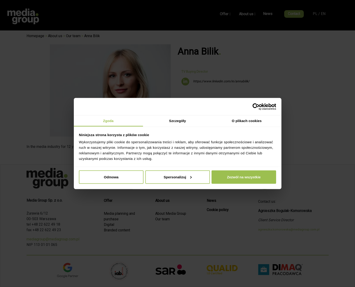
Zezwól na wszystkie (244, 177)
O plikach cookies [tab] (247, 121)
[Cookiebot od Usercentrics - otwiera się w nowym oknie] (256, 106)
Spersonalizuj (178, 177)
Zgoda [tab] (108, 121)
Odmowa (111, 177)
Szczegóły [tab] (177, 121)
